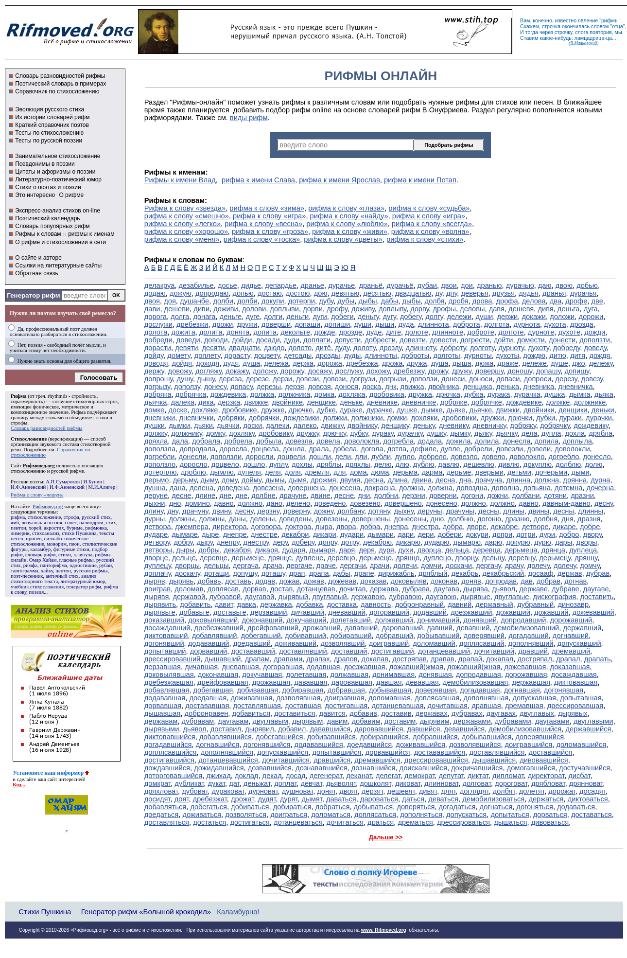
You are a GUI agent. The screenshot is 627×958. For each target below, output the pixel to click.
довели (539, 449)
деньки (603, 410)
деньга (568, 309)
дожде (324, 332)
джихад (218, 776)
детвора (157, 527)
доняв (471, 581)
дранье (312, 285)
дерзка (229, 402)
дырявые (475, 597)
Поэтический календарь (47, 218)
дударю (436, 542)
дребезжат (210, 799)
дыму (208, 480)
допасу (241, 386)
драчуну (195, 511)
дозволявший (342, 643)
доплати (317, 340)
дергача (246, 565)
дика (206, 402)
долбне (263, 495)
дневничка (575, 386)
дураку (382, 433)
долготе (511, 332)
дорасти (157, 348)
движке (256, 402)
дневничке (418, 402)
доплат (285, 783)
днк (390, 386)
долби (223, 301)
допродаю (211, 293)
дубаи (427, 285)
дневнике (382, 402)
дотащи (216, 573)
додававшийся (319, 744)
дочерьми (551, 472)
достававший (253, 651)
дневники (159, 418)
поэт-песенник (27, 576)
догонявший (164, 643)
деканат (359, 776)
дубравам (198, 721)
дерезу (566, 379)
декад (272, 776)
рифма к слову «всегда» (432, 224)
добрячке (486, 402)
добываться (373, 807)
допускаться (466, 814)
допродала (197, 449)
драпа (319, 573)
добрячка (191, 394)
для (339, 472)
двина (422, 480)
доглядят (474, 791)
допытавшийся (336, 752)
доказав (373, 581)
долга (180, 316)
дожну (323, 511)
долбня (545, 519)
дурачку (410, 433)
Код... (19, 784)
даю (545, 285)
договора (266, 527)
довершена (306, 488)
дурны (154, 519)
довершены (370, 519)
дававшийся (330, 729)
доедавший (252, 643)
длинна (518, 480)
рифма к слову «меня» (182, 239)
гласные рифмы (76, 560)
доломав (188, 589)
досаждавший (167, 628)
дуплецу (157, 565)
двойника (443, 386)
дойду (153, 355)
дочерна (600, 488)
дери (426, 534)
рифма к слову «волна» (430, 231)
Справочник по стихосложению (57, 91)
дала (180, 441)
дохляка (351, 394)
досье (227, 285)
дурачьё (399, 285)
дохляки (424, 418)
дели (343, 457)
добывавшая (390, 690)
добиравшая (302, 690)
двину (221, 511)
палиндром (91, 522)
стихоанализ (45, 533)
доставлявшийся (497, 752)
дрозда (581, 324)
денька (507, 386)
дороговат (511, 783)
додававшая (165, 698)
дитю (557, 355)
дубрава (416, 589)
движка (412, 386)
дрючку (334, 433)
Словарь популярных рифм (52, 226)
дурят (289, 799)
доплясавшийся (170, 752)
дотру (350, 542)
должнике (590, 402)
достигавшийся (169, 760)
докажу (237, 371)
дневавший (347, 612)
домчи (431, 565)
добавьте (194, 612)
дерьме (459, 472)
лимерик (20, 533)
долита (211, 332)
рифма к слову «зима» (266, 208)
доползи (423, 379)
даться (413, 799)
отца (617, 26)
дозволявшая (299, 698)
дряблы (328, 464)
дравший (533, 651)
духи (405, 550)
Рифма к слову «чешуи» (37, 494)
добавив (363, 713)
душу (184, 379)
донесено (441, 503)
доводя (156, 363)
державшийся (588, 729)
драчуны (460, 511)
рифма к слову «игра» (269, 216)
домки (397, 418)
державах (432, 713)
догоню (489, 519)
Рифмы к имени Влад (180, 180)
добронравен (206, 713)
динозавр (573, 604)
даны (236, 519)
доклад (247, 776)
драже (507, 363)
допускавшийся (282, 752)
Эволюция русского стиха (49, 109)
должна (546, 480)
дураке (351, 410)
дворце (156, 558)
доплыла (577, 441)
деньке (351, 402)
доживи (225, 309)
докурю (518, 542)
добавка (309, 604)
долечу (538, 565)
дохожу (378, 371)
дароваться (379, 799)
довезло (464, 457)
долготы (447, 355)
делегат (388, 776)
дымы (275, 480)
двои (449, 285)
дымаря (322, 550)
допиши (337, 324)
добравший (394, 635)
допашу (548, 371)
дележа (276, 363)
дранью (489, 285)
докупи (272, 301)
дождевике (524, 402)
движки (508, 410)
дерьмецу (555, 558)
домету (178, 355)
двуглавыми (593, 721)
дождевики (301, 418)
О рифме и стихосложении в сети (60, 242)
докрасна (380, 488)
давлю (448, 464)
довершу (489, 371)
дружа (417, 363)
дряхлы (358, 464)
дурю (542, 542)
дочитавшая (448, 706)
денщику (395, 425)
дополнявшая (486, 698)
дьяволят (341, 783)
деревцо (341, 558)
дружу (461, 371)
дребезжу (409, 371)
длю (402, 464)
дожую (181, 293)
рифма (18, 517)
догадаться (457, 807)
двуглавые (511, 597)
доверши (276, 324)
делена (201, 488)
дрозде (350, 332)
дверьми (489, 472)
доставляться (166, 822)
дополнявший (531, 643)
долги (273, 316)
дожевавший (593, 612)
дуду (342, 348)
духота (555, 324)
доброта (466, 324)
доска (371, 386)
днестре (264, 534)
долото (300, 348)
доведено (330, 503)
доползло (159, 464)
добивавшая (257, 690)
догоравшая (283, 667)
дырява (475, 589)
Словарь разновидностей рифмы (60, 75)
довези (307, 379)
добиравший (351, 635)
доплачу (157, 573)
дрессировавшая (575, 706)
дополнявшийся (227, 752)
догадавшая (480, 690)
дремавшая (524, 706)
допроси (537, 379)
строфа (71, 517)
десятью (377, 293)
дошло (254, 464)
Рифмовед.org (48, 506)
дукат (217, 783)
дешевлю (478, 464)
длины (513, 511)
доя (170, 301)
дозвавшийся (270, 768)
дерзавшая (162, 667)
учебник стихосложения (37, 586)
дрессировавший (172, 659)
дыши (384, 324)
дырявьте (159, 612)
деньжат (257, 783)
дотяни (555, 495)
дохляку (242, 433)
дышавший (223, 659)
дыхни (154, 503)
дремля (317, 472)
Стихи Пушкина (44, 911)
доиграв (157, 589)
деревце (213, 558)
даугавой (259, 597)
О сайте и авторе (38, 257)
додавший (430, 612)
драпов (346, 659)
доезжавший (471, 612)
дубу (326, 301)
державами (472, 721)
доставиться (294, 713)
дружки (492, 418)
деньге (231, 316)
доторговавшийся (173, 776)
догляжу (208, 371)
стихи (64, 554)
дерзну (268, 511)
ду (438, 293)
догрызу (157, 386)
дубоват (195, 791)
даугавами (552, 721)
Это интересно (35, 195)
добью (587, 285)
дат (234, 783)
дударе (156, 534)
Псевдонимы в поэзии (45, 163)
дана (178, 488)
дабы (390, 301)
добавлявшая (166, 690)
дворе (477, 527)
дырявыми (161, 729)
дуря (386, 550)
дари (406, 534)
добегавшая (213, 690)
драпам (257, 659)
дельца (457, 550)
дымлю (222, 472)
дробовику (276, 433)
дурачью (520, 285)
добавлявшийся (225, 737)
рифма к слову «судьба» (429, 208)
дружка (420, 394)
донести (562, 340)
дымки (179, 425)
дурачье (341, 285)
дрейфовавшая (222, 682)
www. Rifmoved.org (383, 930)
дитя (577, 355)
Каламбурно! (238, 912)
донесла (517, 441)
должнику (186, 433)
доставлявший (303, 651)
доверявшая (435, 690)
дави (152, 309)
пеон (74, 544)
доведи (188, 340)
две (597, 301)
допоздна (472, 488)
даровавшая (351, 682)
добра (370, 527)
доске (177, 410)
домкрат (157, 783)
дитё (323, 348)
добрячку (555, 425)
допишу (576, 371)
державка (276, 604)
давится (332, 713)
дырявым (307, 721)
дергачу (488, 565)
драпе (364, 573)
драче (326, 565)
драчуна (489, 480)
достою (298, 293)
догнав (575, 581)
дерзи (282, 379)
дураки (570, 418)
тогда (531, 32)
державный (494, 604)
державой (189, 597)
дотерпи (301, 301)
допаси (508, 379)
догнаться (496, 807)
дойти (503, 340)
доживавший (295, 643)
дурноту (511, 348)
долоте (416, 332)
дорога (155, 316)
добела (345, 449)
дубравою (405, 597)
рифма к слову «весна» (263, 224)
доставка (342, 604)
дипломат (508, 776)
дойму (251, 480)
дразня (588, 519)
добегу (410, 316)
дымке (432, 410)
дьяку (483, 433)
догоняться (534, 807)
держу (154, 371)
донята (237, 332)
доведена (233, 488)
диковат (407, 783)
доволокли (572, 449)
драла (319, 449)
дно (175, 503)
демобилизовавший (526, 628)
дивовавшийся (544, 760)
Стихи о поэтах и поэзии (48, 187)
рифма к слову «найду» (349, 216)
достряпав (409, 659)
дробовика (386, 394)
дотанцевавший (444, 651)
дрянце (280, 558)
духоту (538, 348)
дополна (505, 488)
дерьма (405, 472)
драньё (371, 285)
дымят (312, 799)
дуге (252, 316)
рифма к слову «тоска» (262, 239)
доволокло (526, 457)
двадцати (244, 348)
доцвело (225, 464)
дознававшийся (321, 768)
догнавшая (522, 690)
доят (181, 799)
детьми (519, 472)
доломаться (330, 814)
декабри (295, 534)
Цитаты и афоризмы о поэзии (55, 171)
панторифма (53, 565)
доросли (259, 457)
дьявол (503, 589)
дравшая (486, 706)
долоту (364, 348)
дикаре (564, 527)
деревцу (521, 558)
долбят (504, 791)
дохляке (204, 410)
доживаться (201, 814)
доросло (193, 464)
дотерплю (160, 472)
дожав (289, 581)
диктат (478, 776)
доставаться (591, 814)
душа (251, 363)
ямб (15, 522)
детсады (298, 355)
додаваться (576, 807)
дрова (482, 301)
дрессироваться (463, 822)
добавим (366, 721)
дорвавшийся (388, 752)
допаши (307, 324)
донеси (453, 379)
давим (337, 721)
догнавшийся (217, 744)
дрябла (600, 433)
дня (567, 519)
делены (262, 519)
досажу (319, 371)
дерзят (372, 791)
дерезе (257, 379)
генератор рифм (83, 586)
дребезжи (192, 324)
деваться (443, 799)
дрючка (448, 394)
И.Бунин (92, 481)
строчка (551, 26)
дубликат (189, 783)
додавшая (323, 667)
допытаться (509, 814)
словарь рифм (40, 554)
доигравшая (345, 698)
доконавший (262, 620)
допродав (501, 581)
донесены (410, 519)
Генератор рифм (33, 295)
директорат (546, 776)
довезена (268, 488)
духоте (569, 332)
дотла (396, 449)
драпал (568, 659)
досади (268, 340)
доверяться (416, 807)
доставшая (303, 706)
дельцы (216, 565)
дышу (206, 379)
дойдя (182, 363)
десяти (213, 348)
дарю (493, 542)
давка (246, 604)
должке (558, 402)
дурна (600, 480)
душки (154, 425)
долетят (531, 791)
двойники (538, 410)
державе (533, 589)
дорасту (237, 355)
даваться (341, 799)
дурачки (599, 418)
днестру (256, 542)
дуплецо (437, 558)
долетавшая (306, 674)
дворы (586, 542)
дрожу (438, 371)
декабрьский (503, 573)
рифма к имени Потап (420, 180)
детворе (535, 527)
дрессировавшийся (436, 760)
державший (582, 628)
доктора (298, 527)
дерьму (185, 480)
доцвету (267, 355)
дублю (423, 464)
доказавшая (570, 667)
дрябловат (548, 783)
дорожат (561, 791)
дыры (185, 550)
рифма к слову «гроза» (270, 231)
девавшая (422, 682)
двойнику (362, 425)
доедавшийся (369, 744)
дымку (460, 433)
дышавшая (162, 713)
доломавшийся (581, 744)
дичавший (307, 612)
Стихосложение (29, 439)
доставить (596, 597)
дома (358, 472)
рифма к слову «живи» (349, 231)
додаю (155, 293)
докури (477, 534)
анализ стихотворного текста (53, 578)
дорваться (550, 814)
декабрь (464, 573)
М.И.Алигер (102, 487)
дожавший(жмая (416, 667)
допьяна (536, 488)
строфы (19, 423)
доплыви (284, 309)
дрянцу (586, 558)
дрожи (222, 324)
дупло (405, 457)
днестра (425, 527)
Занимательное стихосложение (57, 156)
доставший (349, 651)
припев (33, 538)
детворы (158, 550)
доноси (480, 379)
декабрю (377, 542)
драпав (442, 659)
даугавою (440, 597)
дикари (324, 534)
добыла (268, 441)
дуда (406, 324)
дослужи (158, 324)
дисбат (579, 776)
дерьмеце (247, 558)
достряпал (535, 659)
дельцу (493, 558)
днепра (396, 527)
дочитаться (345, 822)
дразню (517, 519)
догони (472, 495)
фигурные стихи (71, 549)
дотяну (379, 511)
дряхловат (161, 791)
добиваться (250, 807)
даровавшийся (378, 729)
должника (294, 394)
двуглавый (329, 597)
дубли (381, 457)
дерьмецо (375, 558)
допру (327, 542)
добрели (478, 449)
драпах (318, 659)
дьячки (228, 425)
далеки (277, 425)
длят (448, 791)
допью (242, 293)
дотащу (273, 573)
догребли (159, 457)
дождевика (228, 394)
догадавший (528, 635)
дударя (293, 550)
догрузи (362, 379)
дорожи (590, 316)
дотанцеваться (298, 822)
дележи (459, 316)
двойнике (287, 402)
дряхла (156, 441)
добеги (342, 316)
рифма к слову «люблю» (346, 224)
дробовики (459, 418)
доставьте (229, 612)
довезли (509, 449)
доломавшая (389, 698)
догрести (475, 340)
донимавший (438, 620)
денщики (573, 410)
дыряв (154, 581)
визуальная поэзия (41, 522)
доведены (295, 519)
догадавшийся (168, 744)
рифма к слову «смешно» (186, 216)
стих (111, 522)
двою (564, 285)
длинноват (441, 783)
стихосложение (44, 517)
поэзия (36, 592)
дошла (294, 449)
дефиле (423, 449)
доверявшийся (540, 737)
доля (293, 472)
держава (384, 589)
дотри (525, 534)
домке (154, 410)
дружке (273, 410)
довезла (299, 441)
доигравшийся (529, 744)
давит (224, 604)
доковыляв (409, 581)
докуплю (537, 464)
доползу (187, 386)
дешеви (177, 309)
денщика (477, 386)
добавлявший (214, 635)
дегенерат (326, 776)
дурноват (263, 791)
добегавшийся (279, 737)
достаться (209, 822)
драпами (288, 659)
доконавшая (218, 674)
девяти (186, 348)
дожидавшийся (219, 768)
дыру (205, 542)
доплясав (223, 589)
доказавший (164, 620)
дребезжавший (219, 628)
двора (346, 527)
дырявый (293, 597)
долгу (434, 316)
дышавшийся (494, 760)
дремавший (571, 651)
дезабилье (196, 285)
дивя (545, 309)
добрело (432, 457)
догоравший (389, 612)
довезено (365, 503)
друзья (503, 293)
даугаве (596, 589)
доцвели (291, 457)
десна (373, 480)
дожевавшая (525, 667)
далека (182, 402)
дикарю (408, 542)
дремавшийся (377, 760)
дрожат (242, 799)
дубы (345, 301)
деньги (297, 316)
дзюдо (274, 348)
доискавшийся (423, 768)
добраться (332, 807)
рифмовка (96, 528)
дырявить (160, 604)
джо (578, 363)
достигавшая (346, 706)
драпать (597, 659)
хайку (47, 570)
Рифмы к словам (38, 234)
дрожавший (321, 628)
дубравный (535, 604)
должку (155, 433)
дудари (352, 534)
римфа (30, 565)
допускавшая (534, 698)
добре (590, 527)
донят (326, 791)
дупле (450, 449)
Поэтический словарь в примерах (60, 83)
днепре (235, 534)
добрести (380, 340)
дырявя (156, 597)
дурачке (379, 410)
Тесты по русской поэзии (48, 140)
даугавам (233, 721)
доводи (216, 340)
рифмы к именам (91, 234)
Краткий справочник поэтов (52, 125)
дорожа (329, 363)
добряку (523, 425)
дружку (307, 433)
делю (383, 464)
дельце (184, 558)
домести (531, 340)
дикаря (266, 550)
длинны (590, 511)
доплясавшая (437, 698)
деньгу (368, 316)
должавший (394, 620)
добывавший (438, 635)
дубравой (225, 597)
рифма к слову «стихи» (424, 239)
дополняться (421, 814)
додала (430, 441)
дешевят (401, 791)
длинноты (381, 355)
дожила (458, 441)
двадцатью (413, 293)
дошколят (375, 783)
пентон (18, 528)
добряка (158, 394)
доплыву (392, 309)
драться (380, 822)
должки (335, 418)
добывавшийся (487, 737)
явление (588, 20)
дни (364, 495)
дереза (230, 379)
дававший (361, 628)
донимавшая (393, 674)
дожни (497, 495)
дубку (359, 433)
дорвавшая (162, 706)
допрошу (158, 379)
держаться (545, 799)
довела (328, 441)
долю (593, 464)
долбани (526, 495)
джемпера (192, 527)
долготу (482, 348)
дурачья (583, 293)
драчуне (293, 495)
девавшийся (464, 729)
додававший (208, 643)
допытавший (165, 651)
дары (563, 542)
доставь (238, 581)
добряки (231, 418)
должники (367, 418)
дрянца (553, 550)
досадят (592, 791)
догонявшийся (266, 744)
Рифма (19, 396)
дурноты (478, 355)
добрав (548, 581)
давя (497, 309)
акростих (54, 528)
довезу (592, 379)
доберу (303, 542)
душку (436, 433)
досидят (157, 799)
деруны (430, 511)
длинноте (447, 332)
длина (397, 480)
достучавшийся (584, 768)
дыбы (367, 301)
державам (161, 721)
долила (487, 441)
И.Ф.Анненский (28, 487)
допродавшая (478, 674)
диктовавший (166, 635)
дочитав (352, 589)
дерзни (413, 495)
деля (273, 472)
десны (488, 511)
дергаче (299, 565)
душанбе (194, 301)
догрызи (392, 379)
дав (527, 581)
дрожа (392, 363)
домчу (589, 565)
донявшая (435, 674)
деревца (487, 550)
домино (197, 503)
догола (372, 449)
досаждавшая (573, 674)
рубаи (105, 565)
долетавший (351, 620)
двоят (348, 791)
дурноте (541, 332)
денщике (321, 402)
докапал (499, 659)
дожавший (513, 612)
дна (465, 480)
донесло (597, 457)
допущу (245, 573)
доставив (396, 713)
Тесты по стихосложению (49, 132)
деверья (474, 293)
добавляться (165, 807)
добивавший (305, 635)
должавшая (350, 674)
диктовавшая (575, 682)
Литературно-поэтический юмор (58, 179)
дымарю (467, 542)
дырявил (259, 729)
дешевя (521, 309)
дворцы (187, 565)
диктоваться (588, 799)
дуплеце (309, 558)
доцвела (265, 449)
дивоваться (550, 822)
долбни (386, 495)
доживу (363, 309)
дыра (323, 527)
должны (181, 519)
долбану (350, 511)
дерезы (269, 386)
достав (281, 589)
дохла (575, 433)
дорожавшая (526, 674)
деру (280, 542)
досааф (540, 573)
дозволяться (245, 814)
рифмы (610, 20)
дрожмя (323, 480)
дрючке (301, 410)
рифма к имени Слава (258, 180)
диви (201, 309)
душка (554, 394)
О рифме (71, 195)
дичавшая (201, 667)
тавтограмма (24, 570)
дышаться (510, 822)
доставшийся (551, 752)
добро (569, 534)
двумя (350, 480)
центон (63, 570)
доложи (562, 316)
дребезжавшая (168, 682)
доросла (233, 449)
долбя (435, 301)
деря (367, 550)
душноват (297, 791)
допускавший (579, 643)
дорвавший (208, 651)
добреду (566, 348)
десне (181, 495)
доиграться (288, 814)
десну (603, 503)
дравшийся (332, 760)
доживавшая (251, 698)
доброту (453, 348)
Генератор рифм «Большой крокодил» (146, 911)
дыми (580, 472)
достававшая (207, 706)
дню (437, 519)
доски (253, 425)
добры (209, 550)
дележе (534, 363)
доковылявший (213, 620)
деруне (156, 495)
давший (440, 628)
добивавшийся (331, 737)
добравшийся (435, 737)
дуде (374, 332)
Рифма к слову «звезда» (185, 208)
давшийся (423, 729)
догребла (398, 441)
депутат (451, 776)
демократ (419, 776)
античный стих (62, 576)
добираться (292, 807)
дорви (313, 309)
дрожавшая (271, 682)
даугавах (501, 713)
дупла (551, 433)
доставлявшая (256, 706)
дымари (380, 534)
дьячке (481, 410)
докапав (375, 659)
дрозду (391, 348)
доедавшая (207, 698)
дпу (451, 293)
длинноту (421, 348)
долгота (497, 324)
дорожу (292, 371)
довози (334, 379)
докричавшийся (477, 768)
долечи (405, 565)
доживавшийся (420, 744)
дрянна (575, 480)
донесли (193, 457)
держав (569, 573)
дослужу (349, 371)
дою (321, 293)
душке (407, 410)
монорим (57, 544)
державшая (531, 682)
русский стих (96, 517)
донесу (215, 386)
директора (229, 527)
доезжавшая (364, 667)
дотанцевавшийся (228, 760)
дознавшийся (373, 768)
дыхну (403, 511)
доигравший (389, 643)
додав (265, 581)
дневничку (489, 425)
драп (297, 573)
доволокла (361, 441)
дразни (582, 495)
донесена (345, 488)
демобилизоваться (493, 799)
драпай (470, 659)
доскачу (187, 573)
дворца (429, 550)
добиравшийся (384, 737)
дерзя (294, 386)
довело (493, 457)
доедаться (161, 814)
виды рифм (249, 118)
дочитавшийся (286, 760)
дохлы (302, 464)
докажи (534, 316)
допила (547, 441)
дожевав (342, 581)
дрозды (327, 355)
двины (538, 511)
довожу (180, 371)
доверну (296, 511)
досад (296, 776)
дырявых (573, 713)
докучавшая (262, 674)
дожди (594, 332)
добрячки (263, 418)
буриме (75, 528)
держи (507, 316)
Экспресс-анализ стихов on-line (57, 210)
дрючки (520, 418)
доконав (444, 581)
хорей (35, 528)
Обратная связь (36, 273)
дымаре (185, 534)
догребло (564, 457)
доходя (207, 363)
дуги (320, 316)
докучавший (306, 620)
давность (376, 604)
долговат (476, 783)
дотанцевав (316, 589)
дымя (298, 480)
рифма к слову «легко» (182, 224)
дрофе (576, 301)
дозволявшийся (475, 744)
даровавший (402, 628)
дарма (431, 472)
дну (172, 511)
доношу (519, 371)
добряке (454, 402)
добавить (195, 604)
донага (204, 316)
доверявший (484, 635)
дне (225, 495)
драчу (514, 565)
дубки (545, 418)
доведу (595, 348)
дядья (529, 293)
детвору (157, 542)
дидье (251, 285)
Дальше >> (386, 837)
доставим (400, 721)
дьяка (603, 394)
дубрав (598, 573)
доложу (265, 371)
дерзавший (268, 612)
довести (443, 340)
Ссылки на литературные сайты (58, 265)
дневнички (196, 418)
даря (347, 550)
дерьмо (156, 480)
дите (393, 332)
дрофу (337, 309)
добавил (292, 729)
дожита (183, 332)
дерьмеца (521, 550)
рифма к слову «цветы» (343, 239)
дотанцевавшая (397, 706)
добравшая (346, 690)
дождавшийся (167, 768)
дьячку (506, 433)
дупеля (249, 472)
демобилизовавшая (475, 682)
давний (459, 604)
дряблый (432, 573)
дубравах (467, 713)
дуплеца (583, 550)
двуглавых (537, 713)
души (484, 316)
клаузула (82, 554)
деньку (424, 425)
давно (224, 503)
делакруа (159, 285)
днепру (228, 542)
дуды (352, 355)
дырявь (181, 581)
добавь (209, 581)
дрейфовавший (272, 628)
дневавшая (240, 667)
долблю (568, 464)
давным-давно (566, 503)
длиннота (433, 324)
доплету (207, 355)
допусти (347, 340)
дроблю (193, 472)
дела (530, 433)
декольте (295, 332)
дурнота (526, 324)
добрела (238, 441)
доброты (415, 355)
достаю (270, 293)
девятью (345, 293)
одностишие (83, 565)
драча (272, 565)
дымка (580, 394)
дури (547, 534)
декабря (237, 550)
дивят (428, 791)
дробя (459, 301)
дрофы (444, 309)
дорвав (254, 589)
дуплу (278, 464)
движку (332, 425)
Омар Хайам (43, 560)
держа (303, 363)
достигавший (392, 651)
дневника (538, 386)
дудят (267, 799)
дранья (554, 293)
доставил (225, 729)
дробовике (239, 410)
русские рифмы (90, 570)
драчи (379, 565)
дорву (419, 309)
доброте (480, 332)
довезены (331, 519)
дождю (534, 355)
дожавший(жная (473, 667)
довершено (403, 503)
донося (346, 386)
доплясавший (482, 643)
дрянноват (586, 783)
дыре (210, 534)
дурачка (527, 394)
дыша (462, 363)
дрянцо (407, 558)
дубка (473, 394)
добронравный (419, 604)
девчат (311, 783)
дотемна (568, 488)
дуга (591, 309)
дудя (231, 363)
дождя (599, 355)
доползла (159, 449)
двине (321, 495)
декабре (504, 527)
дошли (320, 457)
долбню (460, 519)
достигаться (249, 822)
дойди (242, 340)
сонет (70, 522)
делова (534, 301)
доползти (594, 340)
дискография (554, 597)
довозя (319, 386)
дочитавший (494, 651)
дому (230, 480)
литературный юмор (82, 581)
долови (254, 309)
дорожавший (571, 620)
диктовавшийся (169, 737)
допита (265, 332)
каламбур (40, 549)
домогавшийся (531, 768)
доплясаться (375, 814)
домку (215, 433)
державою (368, 597)
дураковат (227, 791)
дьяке (456, 410)
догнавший (571, 635)
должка (262, 394)
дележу (601, 363)
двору (592, 534)
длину (153, 511)
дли (361, 457)
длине (205, 495)
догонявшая (564, 690)
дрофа (507, 301)
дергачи (353, 565)
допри (502, 534)
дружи (247, 324)
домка (324, 394)
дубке (326, 410)
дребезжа (362, 363)
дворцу (466, 558)
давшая (388, 682)
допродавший (523, 620)
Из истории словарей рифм (52, 117)
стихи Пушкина (79, 533)
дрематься (415, 822)
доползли (226, 457)
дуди (291, 340)
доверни (443, 495)
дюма (380, 472)
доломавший (434, 643)
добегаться (208, 807)
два (555, 301)
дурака (499, 394)
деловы (472, 309)
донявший (480, 620)
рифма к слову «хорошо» (186, 231)
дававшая (310, 682)
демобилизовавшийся (524, 729)
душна (155, 488)
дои (467, 285)
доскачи (459, 565)
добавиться (251, 713)
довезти (413, 340)
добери (450, 534)
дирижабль (396, 573)
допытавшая (581, 698)
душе (559, 363)
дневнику (454, 425)
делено (298, 503)
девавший (472, 628)
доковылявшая (169, 674)
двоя (152, 301)
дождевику (591, 425)
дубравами (513, 721)
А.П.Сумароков (63, 481)
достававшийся (440, 752)
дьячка (155, 402)
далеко (304, 425)
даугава (446, 589)
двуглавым (270, 721)
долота (156, 332)
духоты (507, 355)
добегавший (261, 635)
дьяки (203, 425)
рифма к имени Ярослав (339, 180)
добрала (206, 441)
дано (274, 503)
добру (183, 542)
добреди (158, 340)
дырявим (435, 721)
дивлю (509, 464)
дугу (389, 316)
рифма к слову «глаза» (346, 208)
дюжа (484, 363)
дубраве (565, 589)
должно (250, 503)
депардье (280, 285)
